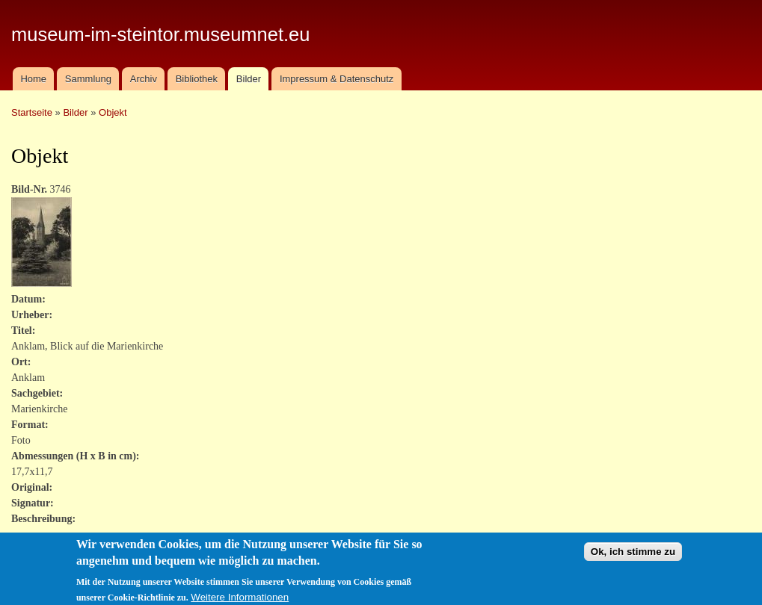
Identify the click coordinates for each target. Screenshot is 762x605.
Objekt (113, 112)
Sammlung (88, 78)
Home (33, 78)
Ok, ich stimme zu (633, 556)
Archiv (143, 78)
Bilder (248, 78)
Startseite (31, 112)
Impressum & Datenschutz (336, 78)
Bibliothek (197, 78)
